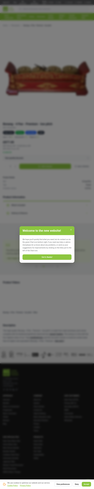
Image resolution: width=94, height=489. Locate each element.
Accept (86, 484)
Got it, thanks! (47, 257)
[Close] (71, 230)
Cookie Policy (12, 486)
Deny (77, 484)
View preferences (63, 484)
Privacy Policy (25, 486)
